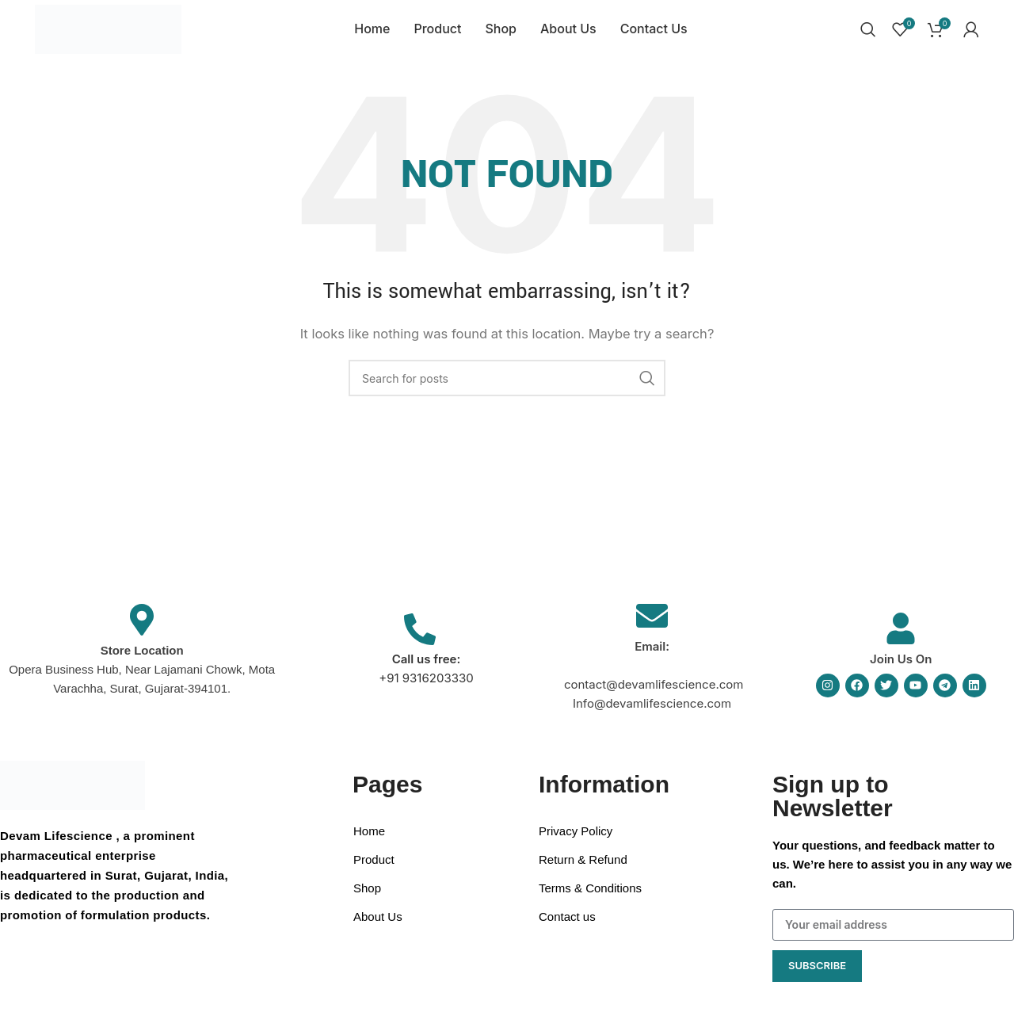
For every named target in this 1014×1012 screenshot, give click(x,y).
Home (369, 840)
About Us (377, 926)
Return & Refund (583, 869)
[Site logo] (108, 32)
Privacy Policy (575, 840)
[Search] (868, 34)
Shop (367, 897)
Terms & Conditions (590, 897)
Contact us (567, 926)
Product (374, 869)
